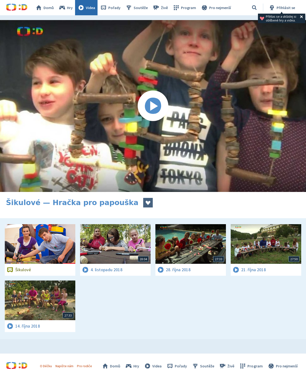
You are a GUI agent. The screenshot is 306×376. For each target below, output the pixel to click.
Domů (44, 7)
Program (184, 7)
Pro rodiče (84, 366)
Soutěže (136, 7)
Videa (86, 7)
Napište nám (64, 366)
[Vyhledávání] (254, 7)
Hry (66, 7)
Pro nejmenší (216, 7)
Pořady (110, 7)
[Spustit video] (153, 106)
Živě (160, 7)
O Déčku (46, 366)
